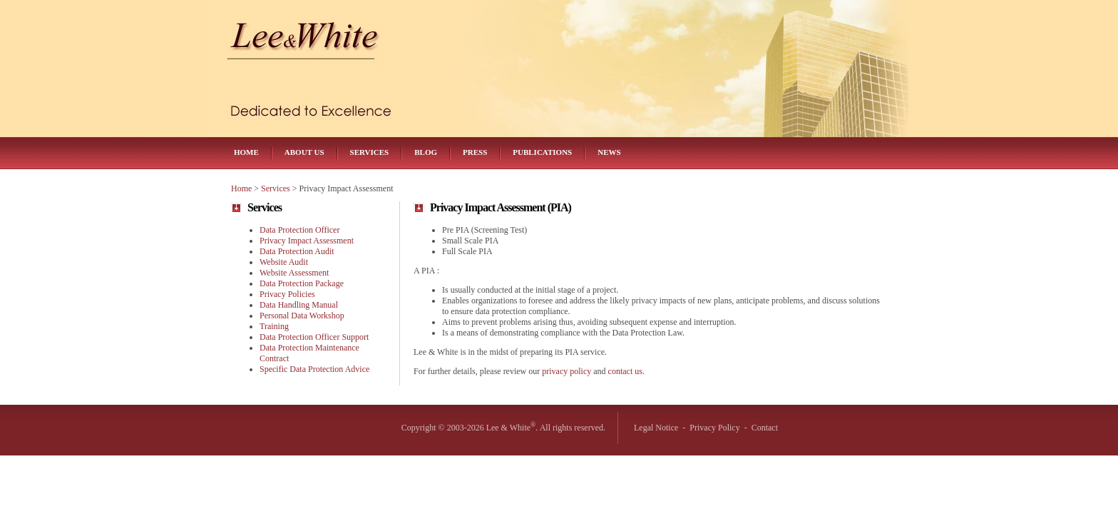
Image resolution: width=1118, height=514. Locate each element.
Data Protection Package (302, 283)
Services (369, 152)
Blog (425, 152)
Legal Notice (656, 428)
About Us (304, 152)
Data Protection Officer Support (314, 337)
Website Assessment (294, 273)
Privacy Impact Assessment (307, 241)
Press (475, 152)
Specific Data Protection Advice (314, 369)
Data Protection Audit (297, 251)
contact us (625, 371)
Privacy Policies (287, 294)
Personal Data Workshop (302, 316)
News (609, 152)
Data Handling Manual (299, 305)
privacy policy (566, 371)
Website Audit (284, 262)
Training (274, 326)
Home (246, 152)
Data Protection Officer (299, 230)
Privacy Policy (714, 428)
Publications (542, 152)
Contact (765, 428)
